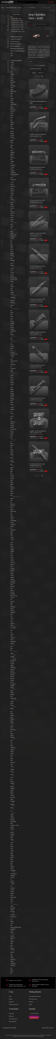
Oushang (16, 657)
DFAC (16, 221)
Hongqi (12, 393)
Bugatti (12, 154)
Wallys (11, 906)
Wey (11, 920)
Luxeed (12, 560)
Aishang (12, 74)
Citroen (12, 193)
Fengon (16, 294)
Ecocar (12, 249)
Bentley (12, 133)
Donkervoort (13, 235)
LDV (11, 528)
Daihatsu (12, 211)
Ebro (11, 247)
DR (11, 240)
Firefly (11, 312)
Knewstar (12, 506)
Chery (11, 177)
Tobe (11, 863)
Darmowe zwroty (33, 999)
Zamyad (12, 952)
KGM (16, 496)
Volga (11, 895)
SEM (11, 760)
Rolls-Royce (13, 729)
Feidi (11, 290)
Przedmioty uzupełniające (16, 60)
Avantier (12, 111)
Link (11, 553)
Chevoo (12, 184)
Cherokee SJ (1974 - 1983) (16, 20)
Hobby (11, 389)
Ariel (11, 97)
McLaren (12, 592)
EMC (11, 258)
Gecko (11, 344)
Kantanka (12, 488)
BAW (11, 126)
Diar (16, 228)
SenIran (12, 769)
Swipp (16, 840)
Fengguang (16, 297)
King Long (12, 504)
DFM (11, 224)
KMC (11, 500)
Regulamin (11, 1001)
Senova (16, 771)
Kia (11, 502)
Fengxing (16, 303)
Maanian (12, 568)
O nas (10, 996)
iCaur (16, 413)
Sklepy (30, 1004)
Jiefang (16, 461)
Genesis (12, 346)
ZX (11, 974)
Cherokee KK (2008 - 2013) (17, 26)
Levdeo (12, 537)
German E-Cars (14, 354)
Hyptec (12, 407)
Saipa (11, 745)
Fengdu (12, 292)
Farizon (12, 286)
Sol (16, 811)
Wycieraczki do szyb (15, 41)
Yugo (11, 945)
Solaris (12, 814)
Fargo (11, 284)
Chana (11, 169)
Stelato (12, 827)
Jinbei (11, 467)
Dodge (11, 233)
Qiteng (16, 688)
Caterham (12, 165)
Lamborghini (13, 520)
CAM (11, 163)
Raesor (16, 705)
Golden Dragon (13, 361)
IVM (16, 439)
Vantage (12, 890)
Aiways (12, 78)
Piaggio (12, 665)
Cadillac (12, 161)
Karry (11, 486)
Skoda (11, 793)
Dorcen (12, 238)
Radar (11, 691)
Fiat (11, 310)
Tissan (11, 861)
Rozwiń (30, 61)
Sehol (11, 758)
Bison (11, 145)
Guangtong (12, 368)
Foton (11, 325)
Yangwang (12, 938)
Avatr (11, 113)
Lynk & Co (12, 562)
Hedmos (12, 382)
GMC (11, 359)
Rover (11, 733)
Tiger (11, 859)
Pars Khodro (13, 660)
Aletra (11, 84)
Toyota (12, 868)
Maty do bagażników (15, 46)
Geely (11, 348)
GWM (16, 372)
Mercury (12, 597)
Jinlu (11, 471)
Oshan (16, 654)
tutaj (42, 1036)
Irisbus (12, 433)
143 (42, 76)
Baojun (12, 124)
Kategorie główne (16, 14)
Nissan (11, 634)
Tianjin (12, 855)
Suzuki (12, 836)
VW (16, 903)
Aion (11, 71)
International (13, 429)
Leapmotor (12, 530)
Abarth (12, 62)
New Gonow (16, 627)
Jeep (2, 7)
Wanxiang (12, 908)
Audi (11, 106)
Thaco (11, 854)
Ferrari (12, 305)
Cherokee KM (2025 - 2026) (17, 29)
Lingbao (12, 549)
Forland (12, 321)
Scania (11, 753)
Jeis (11, 447)
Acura (11, 66)
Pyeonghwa (13, 684)
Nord (11, 636)
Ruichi (11, 735)
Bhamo (12, 140)
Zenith (11, 957)
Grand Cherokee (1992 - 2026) (18, 31)
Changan (12, 170)
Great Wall (12, 364)
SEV (11, 779)
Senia (16, 766)
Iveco (11, 436)
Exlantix (12, 276)
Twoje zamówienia (13, 1018)
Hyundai (12, 409)
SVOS (11, 837)
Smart (11, 799)
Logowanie (11, 1013)
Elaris (11, 251)
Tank (11, 842)
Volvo (11, 899)
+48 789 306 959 (33, 1014)
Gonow (12, 362)
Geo (11, 350)
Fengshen (12, 300)
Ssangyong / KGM (14, 825)
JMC (11, 473)
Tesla (11, 852)
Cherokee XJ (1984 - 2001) (17, 22)
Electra (16, 255)
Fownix (12, 327)
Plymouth (12, 669)
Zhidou (12, 961)
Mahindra (12, 570)
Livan (11, 555)
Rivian (11, 726)
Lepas (11, 531)
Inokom (12, 427)
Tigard (11, 857)
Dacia (11, 204)
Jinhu (11, 469)
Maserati (12, 579)
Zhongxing (16, 965)
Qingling (12, 685)
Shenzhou (16, 801)
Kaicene (12, 478)
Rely (11, 711)
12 (44, 68)
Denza (11, 217)
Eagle (11, 246)
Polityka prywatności (13, 1004)
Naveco (12, 618)
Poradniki (31, 1001)
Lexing (16, 539)
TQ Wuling (16, 871)
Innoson (12, 425)
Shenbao (16, 783)
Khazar (12, 498)
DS (11, 242)
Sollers (12, 816)
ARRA (11, 100)
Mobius (12, 608)
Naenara (12, 623)
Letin (11, 533)
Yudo (11, 943)
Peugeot (12, 663)
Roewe (11, 727)
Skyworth (12, 797)
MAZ (11, 588)
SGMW (12, 781)
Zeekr (11, 956)
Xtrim (16, 933)
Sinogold (12, 788)
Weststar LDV (16, 917)
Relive (11, 713)
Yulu (11, 947)
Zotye (11, 970)
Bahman (12, 122)
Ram (11, 696)
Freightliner (13, 331)
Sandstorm (12, 747)
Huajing (12, 395)
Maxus (11, 584)
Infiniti (12, 423)
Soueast (12, 818)
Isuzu (11, 434)
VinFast (12, 893)
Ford (11, 320)
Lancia (11, 522)
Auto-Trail (12, 109)
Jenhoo (12, 451)
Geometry (12, 352)
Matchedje (12, 581)
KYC (11, 513)
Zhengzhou (12, 959)
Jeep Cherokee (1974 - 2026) (13, 7)
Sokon (16, 808)
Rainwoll (12, 694)
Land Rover (13, 524)
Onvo (11, 646)
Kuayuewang (13, 511)
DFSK (11, 226)
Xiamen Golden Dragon (15, 927)
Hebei (11, 380)
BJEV (16, 147)
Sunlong (12, 834)
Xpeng (11, 931)
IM (11, 420)
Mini (11, 605)
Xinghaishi (12, 929)
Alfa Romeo (13, 86)
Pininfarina (12, 667)
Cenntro (12, 167)
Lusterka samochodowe (15, 39)
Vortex (11, 901)
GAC (11, 343)
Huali (11, 397)
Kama (11, 482)
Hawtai (12, 379)
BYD (11, 159)
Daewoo (12, 208)
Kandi (11, 484)
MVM (11, 614)
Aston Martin (13, 104)
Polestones (12, 673)
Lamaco (12, 517)
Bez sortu (40, 72)
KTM (11, 507)
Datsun (12, 213)
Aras (11, 95)
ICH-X (11, 416)
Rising (16, 723)
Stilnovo (16, 829)
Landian (12, 526)
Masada (12, 577)
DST (11, 244)
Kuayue (12, 509)
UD (11, 879)
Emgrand (16, 261)
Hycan (11, 402)
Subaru (12, 832)
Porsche (12, 678)
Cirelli (11, 192)
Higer (11, 387)
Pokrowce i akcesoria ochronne (17, 51)
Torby (11, 55)
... (39, 76)
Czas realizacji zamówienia (35, 996)
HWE (11, 400)
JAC (11, 441)
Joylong (12, 476)
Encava (12, 263)
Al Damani (12, 82)
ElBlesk (12, 253)
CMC (11, 197)
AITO (11, 76)
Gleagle (16, 356)
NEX (11, 630)
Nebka (11, 625)
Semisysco (12, 762)
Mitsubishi (12, 607)
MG (11, 599)
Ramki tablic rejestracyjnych (16, 48)
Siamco (12, 786)
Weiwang (16, 912)
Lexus (11, 542)
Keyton (12, 493)
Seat (11, 757)
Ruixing (16, 737)
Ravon (11, 703)
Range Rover (16, 699)
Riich (11, 717)
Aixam (11, 80)
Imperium (12, 422)
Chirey (11, 188)
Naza (11, 621)
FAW (11, 288)
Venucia (12, 891)
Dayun (11, 215)
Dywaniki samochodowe (16, 43)
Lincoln (12, 548)
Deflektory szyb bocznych (16, 36)
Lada (11, 515)
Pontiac (12, 676)
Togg (11, 865)
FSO (11, 338)
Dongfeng (12, 236)
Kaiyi (11, 480)
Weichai (12, 909)
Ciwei (11, 195)
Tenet (11, 848)
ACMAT (12, 64)
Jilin (16, 465)
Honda (11, 391)
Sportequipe (13, 821)
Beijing (16, 129)
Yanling (12, 936)
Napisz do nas (33, 1017)
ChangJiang (13, 172)
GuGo (11, 370)
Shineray (16, 805)
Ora (16, 650)
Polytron (12, 674)
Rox (11, 731)
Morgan (12, 610)
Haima (11, 375)
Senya (16, 775)
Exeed (11, 274)
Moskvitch (12, 612)
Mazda (11, 590)
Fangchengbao (13, 278)
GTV (11, 366)
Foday (11, 316)
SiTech (11, 790)
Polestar (12, 671)
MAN (11, 566)
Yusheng (16, 949)
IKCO (11, 418)
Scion (11, 755)
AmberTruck (13, 91)
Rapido (12, 701)
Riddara (12, 719)
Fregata (12, 329)
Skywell (12, 795)
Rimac (11, 721)
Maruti (11, 573)
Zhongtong (12, 963)
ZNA (11, 968)
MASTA (12, 575)
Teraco (12, 850)
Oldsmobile (13, 641)
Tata (11, 844)
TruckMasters (13, 873)
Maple (11, 571)
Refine (16, 709)
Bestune (12, 135)
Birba (16, 142)
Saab (11, 740)
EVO (11, 270)
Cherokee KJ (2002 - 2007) (17, 24)
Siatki (11, 53)
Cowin (16, 200)
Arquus (12, 98)
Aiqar (11, 73)
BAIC (11, 121)
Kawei (11, 491)
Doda (11, 231)
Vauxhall (16, 883)
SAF (11, 742)
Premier (12, 680)
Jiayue (16, 458)
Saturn (11, 751)
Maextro (12, 564)
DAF (11, 210)
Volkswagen (13, 897)
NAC (11, 616)
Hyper (16, 405)
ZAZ (11, 954)
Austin (11, 108)
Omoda (16, 644)
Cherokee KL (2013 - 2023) (17, 27)
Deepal (12, 219)
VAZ (11, 886)
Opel (11, 648)
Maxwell (12, 586)
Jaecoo (11, 443)
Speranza (12, 819)
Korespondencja (12, 1021)
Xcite (11, 923)
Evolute (12, 272)
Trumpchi (12, 875)
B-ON (11, 117)
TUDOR (12, 877)
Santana (12, 749)
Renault (12, 715)
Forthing (12, 323)
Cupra (11, 202)
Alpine (11, 89)
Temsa (11, 846)
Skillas (11, 792)
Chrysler (12, 190)
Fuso (16, 340)
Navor (11, 619)
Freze (11, 332)
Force (11, 318)
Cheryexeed (16, 180)
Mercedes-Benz (14, 595)
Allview (12, 87)
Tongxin (12, 866)
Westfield (12, 914)
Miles (11, 603)
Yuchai (11, 941)
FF (16, 308)
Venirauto (12, 888)
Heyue (16, 385)
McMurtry (12, 594)
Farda (16, 282)
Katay (11, 489)
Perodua (12, 661)
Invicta (12, 431)
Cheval (12, 182)
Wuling (12, 921)
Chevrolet (12, 186)
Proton (12, 682)
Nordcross (12, 637)
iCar (11, 411)
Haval (11, 377)
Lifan (11, 544)
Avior (11, 115)
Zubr (11, 972)
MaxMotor (12, 583)
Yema (11, 939)
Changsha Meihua (16, 175)
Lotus (11, 557)
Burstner (12, 158)
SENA (11, 764)
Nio (11, 632)
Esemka (12, 268)
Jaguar (11, 445)
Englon (16, 266)
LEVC (11, 535)
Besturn (16, 137)
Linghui (12, 551)
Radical (12, 692)
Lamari (12, 518)
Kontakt (10, 999)
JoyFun (12, 475)
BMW (11, 150)
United (11, 881)
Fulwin (16, 335)
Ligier (11, 546)
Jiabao (16, 455)
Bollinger (12, 152)
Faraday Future (13, 279)
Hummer (12, 398)
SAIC (11, 744)
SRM (11, 823)
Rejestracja (11, 1016)
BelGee (12, 131)
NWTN (11, 639)
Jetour (11, 452)
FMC (11, 314)
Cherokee (16, 18)
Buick (11, 156)
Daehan (12, 206)
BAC (11, 119)
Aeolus (16, 68)
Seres (11, 777)
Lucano (12, 559)
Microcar (12, 601)
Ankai (11, 93)
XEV (11, 925)
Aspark (12, 102)
